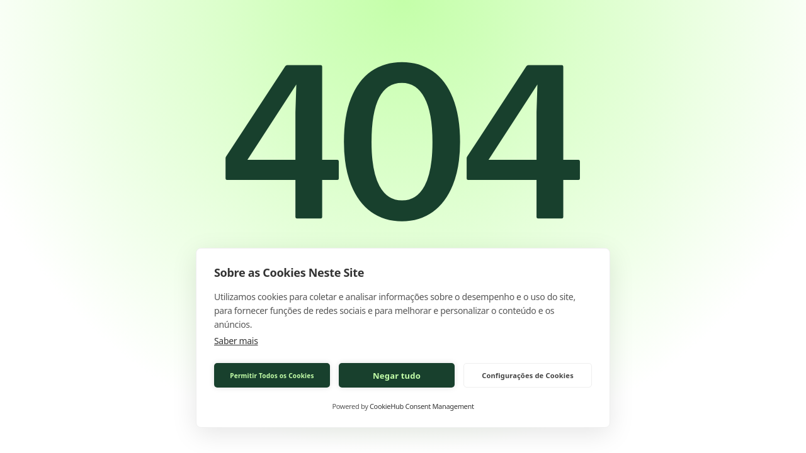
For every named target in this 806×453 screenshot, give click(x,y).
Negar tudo (397, 375)
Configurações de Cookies (528, 375)
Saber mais (236, 341)
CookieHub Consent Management (422, 406)
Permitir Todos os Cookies (272, 375)
